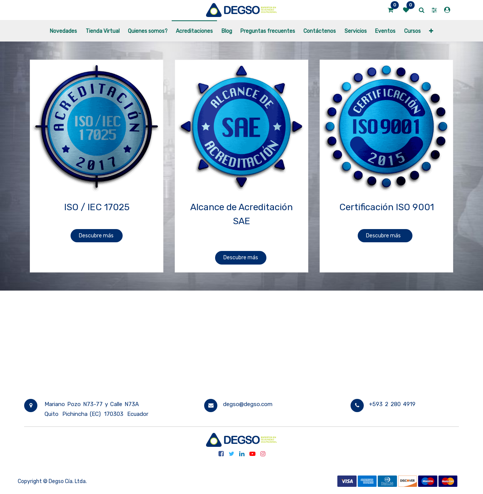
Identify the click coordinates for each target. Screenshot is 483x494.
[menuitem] (63, 30)
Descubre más (97, 235)
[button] (431, 30)
